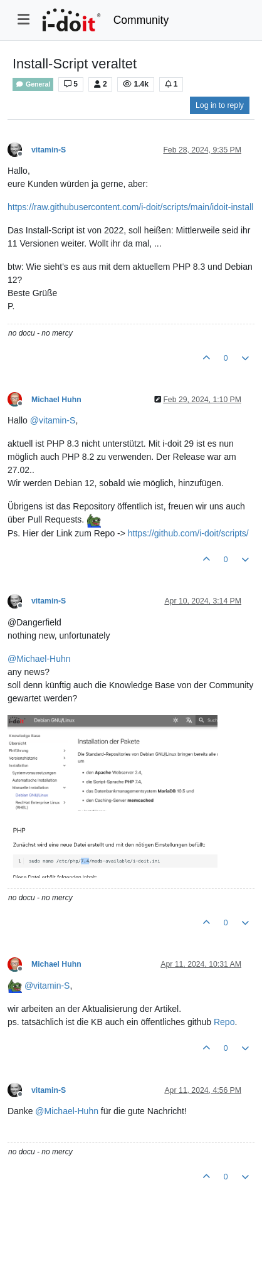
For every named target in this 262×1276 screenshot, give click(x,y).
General (33, 84)
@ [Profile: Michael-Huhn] (39, 659)
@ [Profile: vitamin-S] (53, 420)
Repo (224, 1022)
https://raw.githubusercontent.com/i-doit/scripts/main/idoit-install (130, 207)
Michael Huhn (56, 399)
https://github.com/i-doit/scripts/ (188, 533)
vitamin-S (48, 150)
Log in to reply (220, 105)
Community (141, 20)
